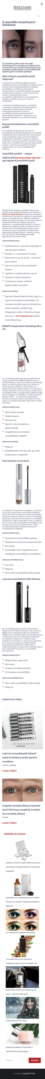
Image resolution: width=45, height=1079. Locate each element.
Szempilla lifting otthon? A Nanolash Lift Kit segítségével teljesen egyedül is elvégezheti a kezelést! (23, 867)
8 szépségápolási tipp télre (16, 1021)
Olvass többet (9, 771)
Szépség (12, 765)
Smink (5, 765)
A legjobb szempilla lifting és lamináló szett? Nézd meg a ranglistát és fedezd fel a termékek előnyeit (21, 809)
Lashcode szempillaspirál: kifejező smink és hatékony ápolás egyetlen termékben (19, 757)
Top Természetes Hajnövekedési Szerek (20, 932)
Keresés (34, 1060)
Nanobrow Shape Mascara (27, 158)
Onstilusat (17, 1074)
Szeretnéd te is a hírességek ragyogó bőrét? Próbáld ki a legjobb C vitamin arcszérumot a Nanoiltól (23, 902)
